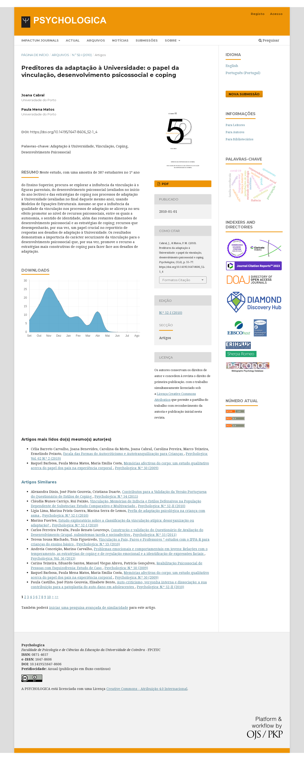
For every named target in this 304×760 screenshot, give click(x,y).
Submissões (147, 40)
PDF (165, 184)
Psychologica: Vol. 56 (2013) (53, 558)
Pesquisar (269, 40)
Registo (258, 14)
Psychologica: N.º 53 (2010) (98, 544)
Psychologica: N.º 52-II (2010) (161, 506)
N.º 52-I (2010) (82, 55)
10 (49, 597)
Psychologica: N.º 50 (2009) (136, 468)
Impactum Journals (40, 40)
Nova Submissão (244, 94)
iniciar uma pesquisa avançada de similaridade (88, 607)
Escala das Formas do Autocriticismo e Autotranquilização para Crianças (123, 453)
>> (56, 597)
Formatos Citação (176, 280)
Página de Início (35, 55)
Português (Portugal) (243, 73)
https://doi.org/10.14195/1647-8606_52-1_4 (63, 132)
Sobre (171, 40)
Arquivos (96, 40)
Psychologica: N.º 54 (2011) (116, 496)
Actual (73, 40)
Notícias (120, 40)
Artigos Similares (39, 482)
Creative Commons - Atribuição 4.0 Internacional (146, 688)
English (232, 65)
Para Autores (235, 132)
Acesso (276, 14)
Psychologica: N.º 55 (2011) (154, 534)
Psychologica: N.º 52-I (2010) (65, 515)
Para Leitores (235, 125)
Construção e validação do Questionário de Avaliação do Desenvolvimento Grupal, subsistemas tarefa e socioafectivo (117, 532)
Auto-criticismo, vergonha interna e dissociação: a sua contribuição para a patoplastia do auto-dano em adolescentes (119, 584)
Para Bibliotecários (239, 139)
